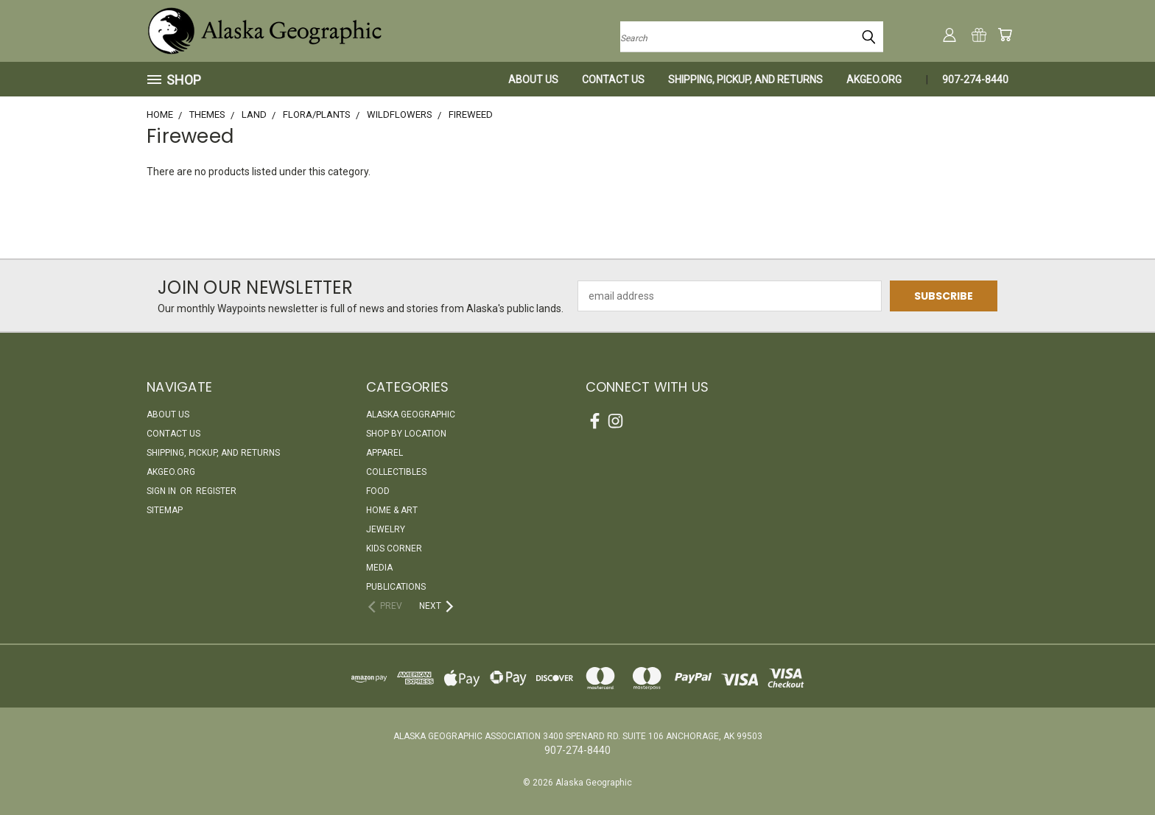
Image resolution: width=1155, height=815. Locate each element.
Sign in (162, 491)
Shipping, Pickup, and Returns (745, 79)
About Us (533, 79)
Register (216, 491)
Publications (396, 587)
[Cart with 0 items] (1004, 34)
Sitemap (165, 510)
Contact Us (613, 79)
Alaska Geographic (410, 414)
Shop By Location (406, 433)
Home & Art (392, 510)
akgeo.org (874, 79)
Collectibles (396, 472)
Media (379, 567)
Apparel (384, 453)
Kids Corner (394, 548)
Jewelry (385, 529)
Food (378, 491)
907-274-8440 (975, 79)
